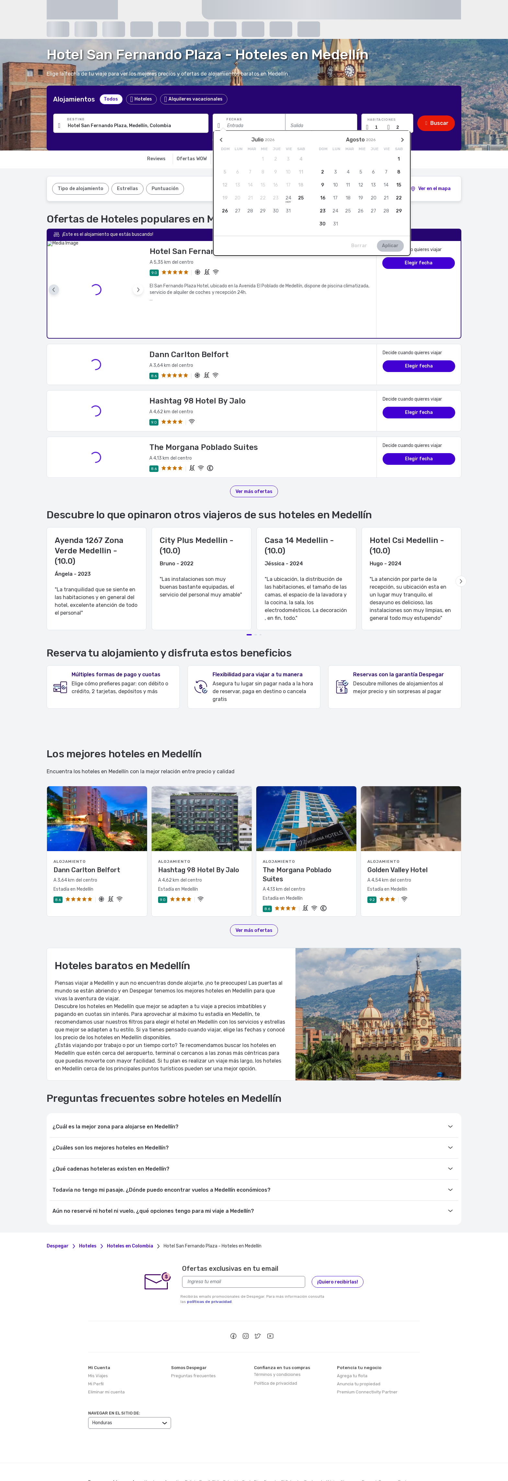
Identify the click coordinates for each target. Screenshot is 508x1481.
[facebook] (233, 1306)
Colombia (231, 1451)
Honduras (153, 1451)
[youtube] (270, 1306)
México (332, 1451)
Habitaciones (381, 119)
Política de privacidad (275, 1352)
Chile (216, 1451)
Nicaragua (350, 1451)
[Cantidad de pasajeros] (400, 127)
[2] (430, 189)
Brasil (204, 1451)
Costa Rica (252, 1451)
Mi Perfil (96, 1353)
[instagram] (245, 1306)
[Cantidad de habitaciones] (379, 127)
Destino (76, 119)
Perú (402, 1451)
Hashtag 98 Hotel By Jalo (197, 370)
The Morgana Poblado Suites (203, 416)
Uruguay (194, 1456)
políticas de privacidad (209, 1271)
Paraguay (387, 1451)
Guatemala (314, 1451)
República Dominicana (131, 1456)
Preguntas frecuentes (193, 1345)
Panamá (369, 1451)
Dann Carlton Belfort (189, 324)
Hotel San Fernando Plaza (199, 251)
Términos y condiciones (277, 1344)
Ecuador (271, 1451)
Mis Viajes (98, 1345)
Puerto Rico (99, 1456)
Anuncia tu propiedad (358, 1353)
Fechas (234, 119)
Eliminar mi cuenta (106, 1361)
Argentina (174, 1451)
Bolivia (191, 1451)
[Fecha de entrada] (249, 125)
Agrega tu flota (352, 1345)
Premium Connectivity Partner (367, 1361)
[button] (387, 123)
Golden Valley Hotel (397, 839)
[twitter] (258, 1306)
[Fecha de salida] (321, 125)
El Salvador (291, 1451)
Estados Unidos (169, 1456)
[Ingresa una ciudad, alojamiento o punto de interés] (130, 125)
